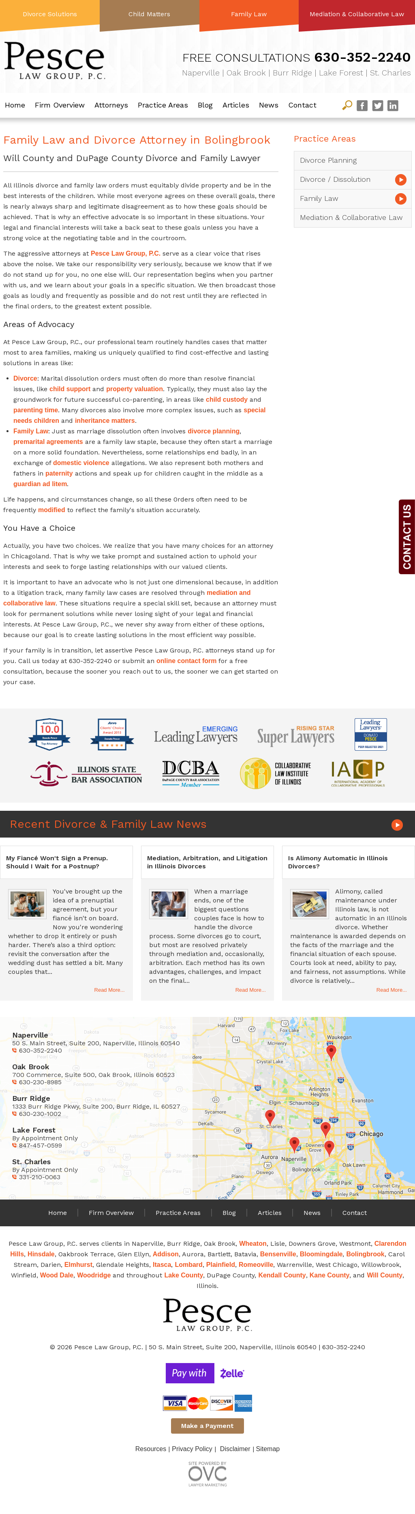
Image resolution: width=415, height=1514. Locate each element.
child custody (227, 399)
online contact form (186, 660)
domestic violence (81, 462)
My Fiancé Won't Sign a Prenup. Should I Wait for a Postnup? (57, 862)
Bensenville (278, 1254)
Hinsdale (41, 1254)
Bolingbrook (365, 1254)
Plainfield (220, 1264)
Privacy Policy (192, 1448)
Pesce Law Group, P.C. (125, 253)
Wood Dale (56, 1275)
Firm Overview (60, 105)
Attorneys (111, 105)
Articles (235, 105)
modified (51, 509)
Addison (166, 1254)
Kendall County (282, 1275)
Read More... (109, 990)
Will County (384, 1275)
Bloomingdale (321, 1254)
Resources (150, 1448)
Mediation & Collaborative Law (357, 14)
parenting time (35, 410)
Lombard (188, 1264)
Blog (205, 105)
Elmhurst (78, 1264)
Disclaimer (235, 1448)
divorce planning (214, 431)
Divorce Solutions (50, 14)
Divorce (25, 378)
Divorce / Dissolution (335, 179)
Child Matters (149, 14)
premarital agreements (48, 441)
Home (15, 105)
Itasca (162, 1264)
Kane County (330, 1275)
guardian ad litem (40, 483)
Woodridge (94, 1275)
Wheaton (253, 1243)
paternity (59, 473)
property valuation (134, 388)
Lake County (183, 1275)
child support (69, 388)
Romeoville (256, 1264)
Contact (302, 105)
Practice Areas (163, 105)
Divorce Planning (328, 160)
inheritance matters (105, 420)
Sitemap (268, 1448)
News (268, 105)
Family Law (249, 14)
